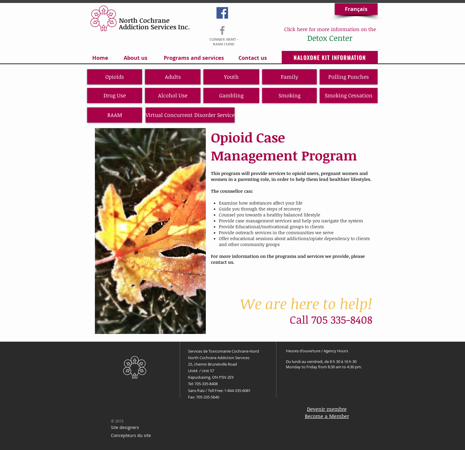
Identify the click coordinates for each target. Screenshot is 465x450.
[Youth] (231, 76)
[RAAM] (114, 115)
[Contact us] (252, 58)
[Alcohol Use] (172, 95)
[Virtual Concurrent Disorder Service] (190, 115)
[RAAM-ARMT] (222, 30)
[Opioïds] (114, 76)
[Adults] (172, 76)
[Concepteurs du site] (131, 435)
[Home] (100, 58)
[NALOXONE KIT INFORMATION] (330, 57)
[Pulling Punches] (349, 76)
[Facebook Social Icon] (222, 13)
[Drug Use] (114, 95)
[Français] (356, 9)
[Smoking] (289, 95)
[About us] (135, 58)
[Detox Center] (330, 38)
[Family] (289, 76)
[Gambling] (231, 95)
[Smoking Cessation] (349, 95)
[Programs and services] (193, 58)
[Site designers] (125, 427)
